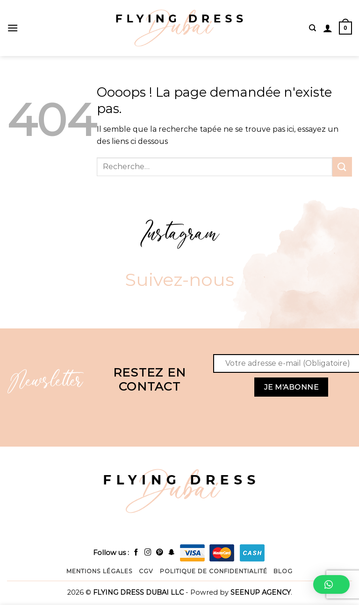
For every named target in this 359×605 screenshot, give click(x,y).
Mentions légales (99, 571)
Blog (283, 571)
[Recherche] (312, 28)
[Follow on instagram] (147, 552)
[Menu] (12, 27)
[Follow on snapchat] (171, 552)
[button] (331, 584)
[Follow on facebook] (136, 552)
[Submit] (342, 166)
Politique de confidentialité (213, 571)
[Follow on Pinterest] (159, 552)
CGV (146, 571)
